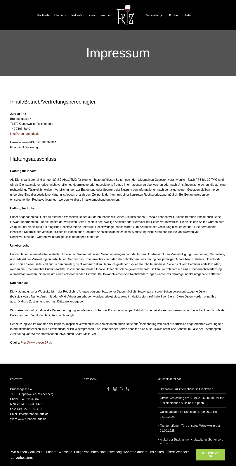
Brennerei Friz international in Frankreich (186, 389)
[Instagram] (115, 389)
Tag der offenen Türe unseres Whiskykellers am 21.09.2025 (191, 428)
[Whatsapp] (121, 389)
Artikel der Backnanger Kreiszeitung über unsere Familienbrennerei (191, 442)
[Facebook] (108, 389)
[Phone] (127, 389)
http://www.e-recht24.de (36, 342)
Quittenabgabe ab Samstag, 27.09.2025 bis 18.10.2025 (188, 414)
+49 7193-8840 (30, 399)
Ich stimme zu (210, 455)
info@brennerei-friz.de (24, 133)
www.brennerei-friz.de (32, 419)
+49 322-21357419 (29, 409)
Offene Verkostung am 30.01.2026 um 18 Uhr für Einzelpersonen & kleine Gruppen (192, 400)
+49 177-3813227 (32, 404)
